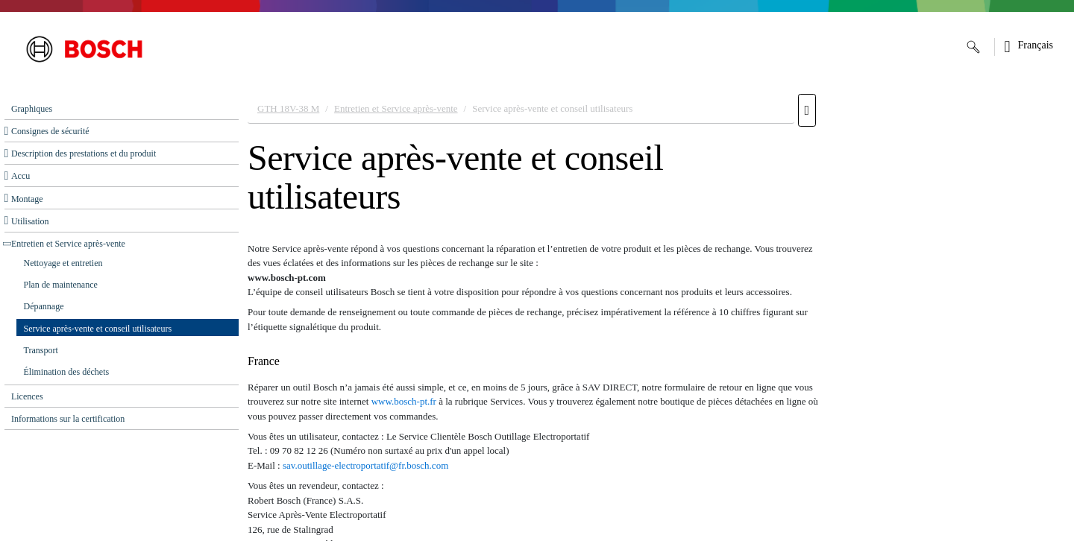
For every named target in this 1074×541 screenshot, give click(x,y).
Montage (27, 199)
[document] (656, 313)
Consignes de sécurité (50, 131)
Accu (20, 176)
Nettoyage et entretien (63, 263)
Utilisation (30, 221)
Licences (27, 396)
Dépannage (44, 306)
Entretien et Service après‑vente (68, 243)
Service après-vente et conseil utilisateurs (98, 328)
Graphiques (31, 109)
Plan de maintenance (61, 284)
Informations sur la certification (68, 419)
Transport (41, 350)
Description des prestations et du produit (83, 153)
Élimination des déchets (67, 372)
